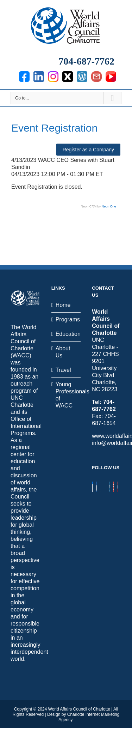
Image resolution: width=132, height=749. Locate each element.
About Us (63, 351)
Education (66, 334)
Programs (66, 319)
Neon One (109, 206)
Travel (63, 370)
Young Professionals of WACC (66, 395)
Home (63, 305)
